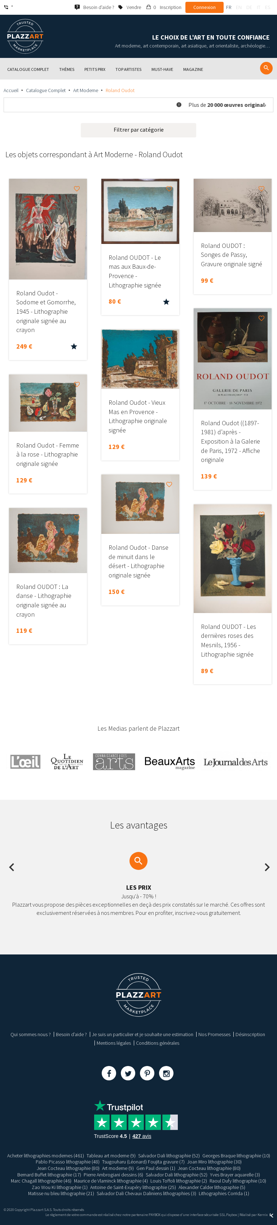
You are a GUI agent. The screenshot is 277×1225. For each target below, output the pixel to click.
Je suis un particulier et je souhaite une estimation (142, 1034)
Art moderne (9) (118, 1168)
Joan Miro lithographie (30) (214, 1161)
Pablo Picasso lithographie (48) (67, 1161)
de (249, 7)
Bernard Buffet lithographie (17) (49, 1174)
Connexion (204, 7)
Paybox (231, 1214)
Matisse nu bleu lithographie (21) (61, 1193)
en (239, 7)
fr (228, 7)
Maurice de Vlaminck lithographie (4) (111, 1181)
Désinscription (250, 1034)
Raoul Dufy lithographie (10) (238, 1181)
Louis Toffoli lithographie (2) (179, 1181)
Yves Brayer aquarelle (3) (235, 1174)
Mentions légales (114, 1043)
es (267, 7)
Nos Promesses (214, 1034)
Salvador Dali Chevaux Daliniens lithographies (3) (146, 1193)
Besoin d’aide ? (71, 1034)
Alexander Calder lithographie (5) (212, 1187)
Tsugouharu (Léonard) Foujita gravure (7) (143, 1161)
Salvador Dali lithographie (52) (169, 1155)
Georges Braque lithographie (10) (236, 1155)
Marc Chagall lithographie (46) (40, 1181)
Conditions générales (157, 1043)
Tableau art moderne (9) (111, 1155)
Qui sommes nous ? (30, 1034)
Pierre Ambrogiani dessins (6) (113, 1174)
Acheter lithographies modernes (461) (45, 1155)
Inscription (170, 7)
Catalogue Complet (46, 90)
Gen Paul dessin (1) (155, 1168)
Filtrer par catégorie (139, 129)
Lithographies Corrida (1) (224, 1193)
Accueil (11, 90)
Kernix (265, 1214)
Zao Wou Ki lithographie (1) (60, 1187)
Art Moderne (85, 90)
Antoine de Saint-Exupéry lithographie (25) (133, 1187)
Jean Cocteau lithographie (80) (68, 1168)
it (258, 7)
